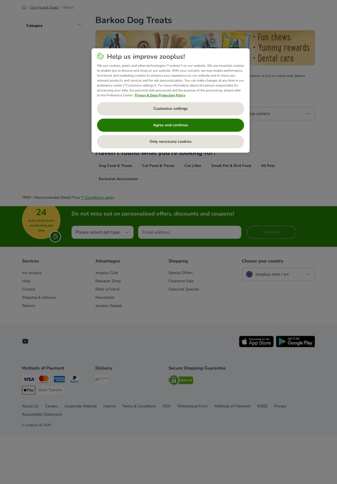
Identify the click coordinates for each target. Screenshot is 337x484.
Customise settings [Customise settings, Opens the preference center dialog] (170, 108)
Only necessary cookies (171, 141)
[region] (171, 100)
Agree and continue (170, 125)
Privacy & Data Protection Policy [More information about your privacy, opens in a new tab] (160, 95)
